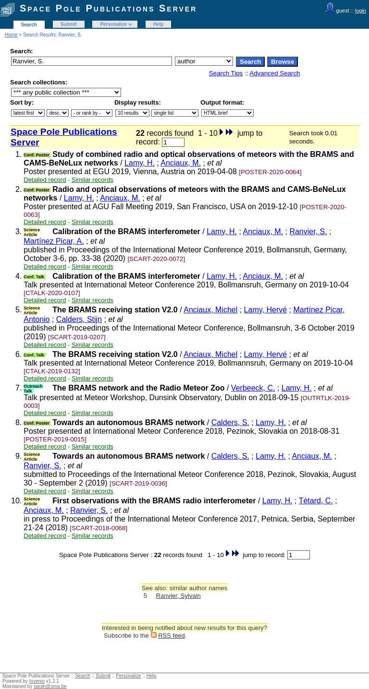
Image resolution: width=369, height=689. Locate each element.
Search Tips (226, 73)
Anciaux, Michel (210, 310)
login (360, 10)
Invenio (37, 681)
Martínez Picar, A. (54, 241)
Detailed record (45, 179)
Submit (69, 24)
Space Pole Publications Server (108, 8)
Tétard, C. (316, 501)
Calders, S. (230, 422)
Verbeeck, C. (253, 388)
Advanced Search (274, 73)
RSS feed (171, 635)
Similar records (92, 179)
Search (29, 24)
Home (11, 34)
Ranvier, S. (308, 231)
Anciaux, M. (180, 163)
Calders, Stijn (79, 319)
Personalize (113, 24)
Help (158, 24)
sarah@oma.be (50, 686)
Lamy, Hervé (265, 310)
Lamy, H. (139, 163)
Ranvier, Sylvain (178, 595)
